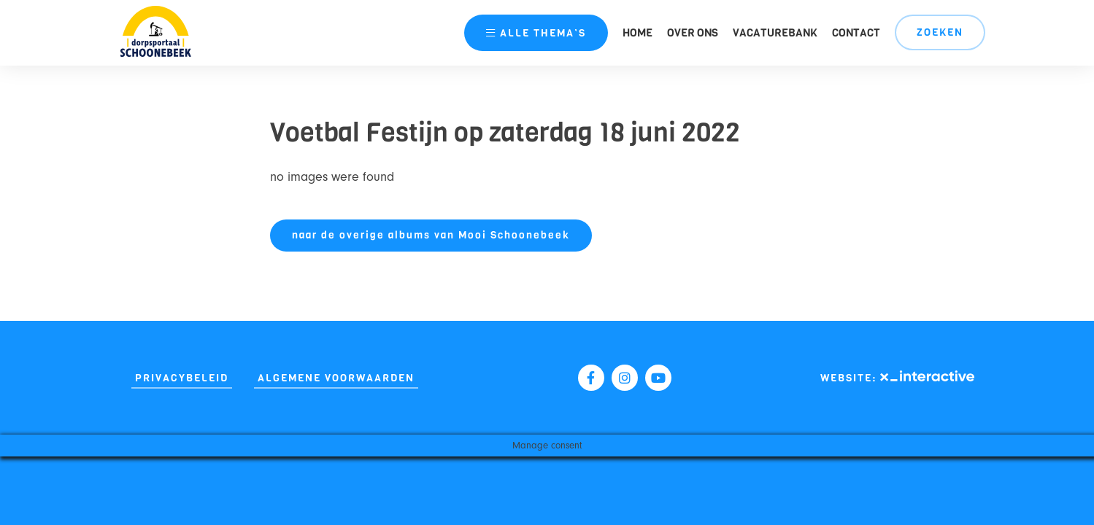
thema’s (536, 33)
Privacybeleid (181, 378)
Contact (856, 33)
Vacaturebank (775, 33)
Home (637, 33)
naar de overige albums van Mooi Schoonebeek (431, 235)
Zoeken (940, 32)
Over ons (692, 33)
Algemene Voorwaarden (336, 378)
